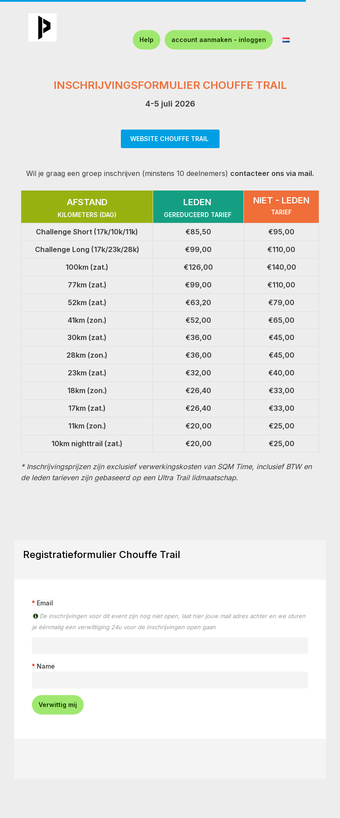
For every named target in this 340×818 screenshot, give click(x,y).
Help (146, 39)
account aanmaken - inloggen (218, 39)
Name (46, 666)
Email (45, 603)
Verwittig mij (58, 704)
